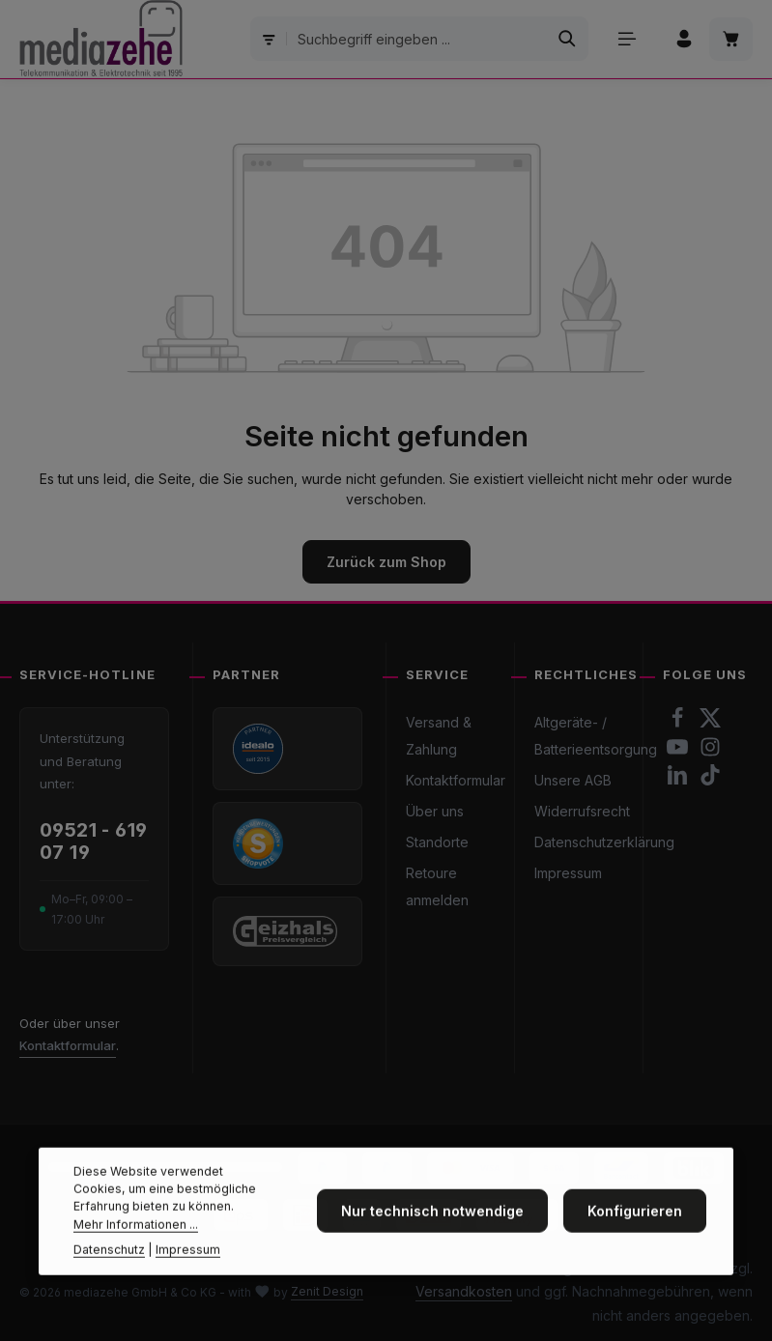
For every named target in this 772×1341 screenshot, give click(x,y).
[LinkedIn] (679, 780)
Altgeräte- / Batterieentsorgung (595, 735)
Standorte (437, 842)
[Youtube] (679, 752)
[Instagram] (710, 752)
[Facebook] (679, 723)
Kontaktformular (67, 1045)
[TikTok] (710, 780)
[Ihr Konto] (683, 39)
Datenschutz (109, 1287)
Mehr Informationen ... (135, 1261)
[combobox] (416, 38)
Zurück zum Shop (386, 562)
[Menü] (626, 39)
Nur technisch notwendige (432, 1249)
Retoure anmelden (437, 886)
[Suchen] (566, 38)
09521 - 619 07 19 (93, 842)
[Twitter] (710, 723)
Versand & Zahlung (439, 735)
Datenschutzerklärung (604, 842)
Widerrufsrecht (582, 811)
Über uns (435, 811)
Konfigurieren (634, 1249)
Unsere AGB (573, 780)
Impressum (568, 873)
